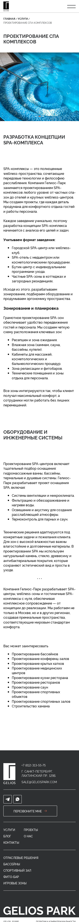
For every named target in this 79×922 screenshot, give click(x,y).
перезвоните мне (30, 811)
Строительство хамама (31, 706)
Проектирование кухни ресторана (40, 677)
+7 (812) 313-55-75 (33, 765)
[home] (9, 773)
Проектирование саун (30, 687)
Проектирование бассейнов (35, 653)
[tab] (36, 116)
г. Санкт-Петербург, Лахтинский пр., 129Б (38, 773)
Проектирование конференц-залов (40, 658)
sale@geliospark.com (39, 782)
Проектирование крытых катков (38, 663)
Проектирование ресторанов (36, 682)
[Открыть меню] (71, 6)
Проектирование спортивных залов (41, 701)
